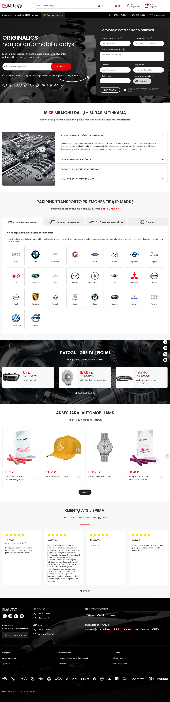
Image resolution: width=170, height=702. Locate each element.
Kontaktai (116, 653)
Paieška (61, 66)
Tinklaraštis (62, 663)
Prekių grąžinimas (9, 658)
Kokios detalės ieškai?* (112, 50)
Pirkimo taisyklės (119, 658)
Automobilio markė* (110, 38)
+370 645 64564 (119, 15)
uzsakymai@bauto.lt (46, 634)
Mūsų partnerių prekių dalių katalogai (72, 658)
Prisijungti (134, 5)
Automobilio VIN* (142, 38)
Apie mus (6, 663)
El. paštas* (139, 64)
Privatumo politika (120, 663)
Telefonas (106, 76)
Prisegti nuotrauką (143, 76)
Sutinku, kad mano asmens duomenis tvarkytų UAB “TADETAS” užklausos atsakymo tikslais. (143, 90)
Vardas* (105, 64)
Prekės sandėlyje (64, 653)
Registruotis (135, 7)
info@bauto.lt (159, 15)
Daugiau (85, 492)
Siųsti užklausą (109, 90)
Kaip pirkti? (6, 653)
